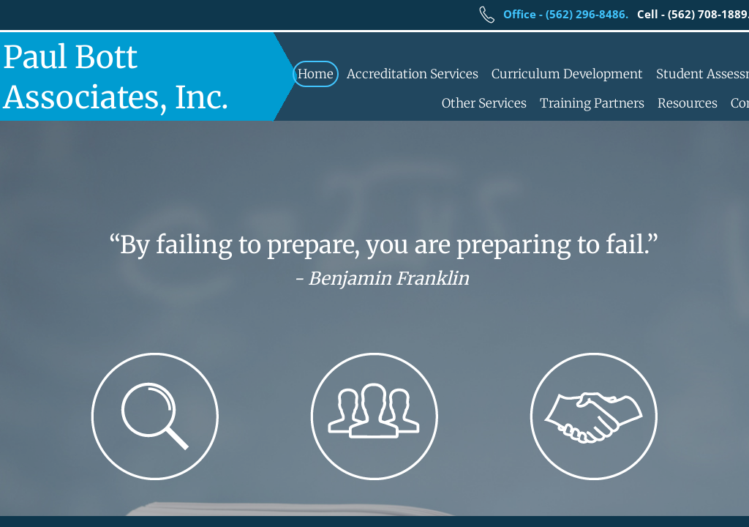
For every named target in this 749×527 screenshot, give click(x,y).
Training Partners (592, 103)
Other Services (484, 103)
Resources (688, 103)
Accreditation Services (412, 74)
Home (316, 74)
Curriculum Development (567, 74)
